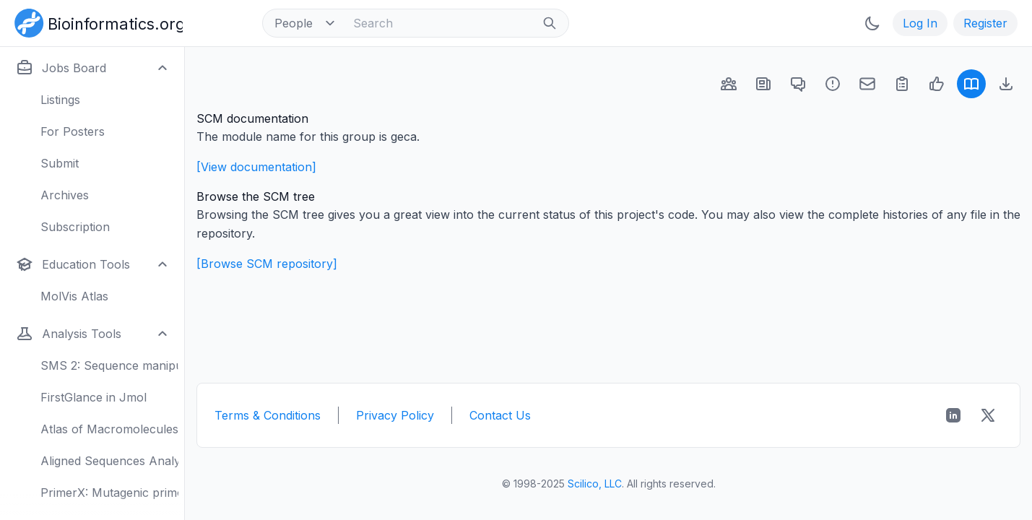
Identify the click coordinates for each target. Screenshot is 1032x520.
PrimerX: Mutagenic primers (109, 492)
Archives (64, 195)
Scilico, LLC (595, 483)
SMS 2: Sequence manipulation (109, 365)
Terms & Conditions (267, 415)
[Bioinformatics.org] (96, 21)
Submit (59, 163)
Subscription (75, 227)
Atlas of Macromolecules (109, 429)
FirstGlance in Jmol (93, 397)
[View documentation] (256, 167)
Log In (920, 23)
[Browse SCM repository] (266, 263)
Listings (60, 99)
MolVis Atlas (74, 296)
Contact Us (500, 415)
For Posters (72, 131)
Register (985, 23)
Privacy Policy (395, 415)
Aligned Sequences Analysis (109, 461)
